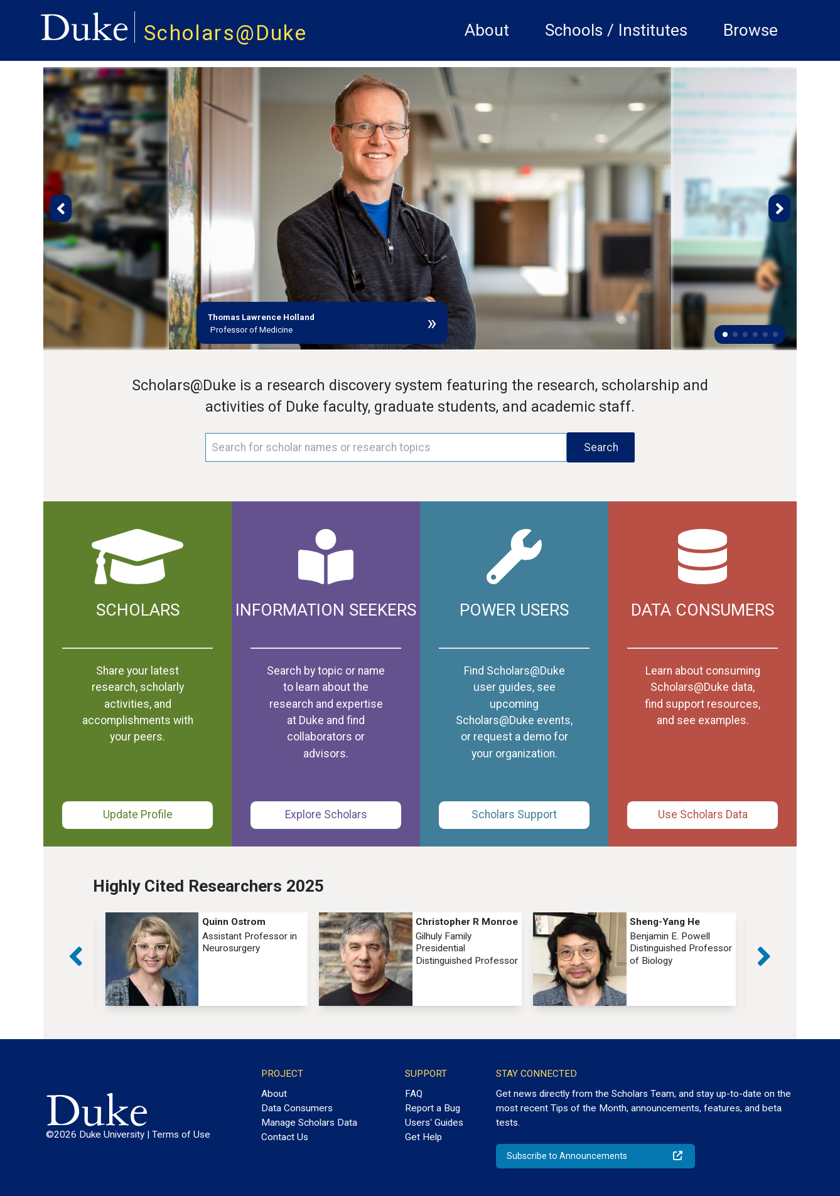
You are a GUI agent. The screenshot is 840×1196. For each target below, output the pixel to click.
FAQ (414, 1093)
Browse (750, 30)
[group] (206, 959)
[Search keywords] (386, 447)
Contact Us (284, 1137)
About (487, 30)
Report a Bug (432, 1108)
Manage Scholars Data (309, 1122)
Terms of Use (181, 1134)
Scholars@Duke (225, 33)
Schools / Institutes (616, 30)
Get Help (423, 1137)
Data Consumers (297, 1108)
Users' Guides (434, 1122)
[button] (725, 334)
